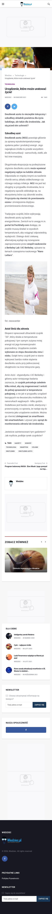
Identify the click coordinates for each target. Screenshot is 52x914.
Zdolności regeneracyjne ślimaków (26, 568)
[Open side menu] (3, 4)
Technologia (19, 75)
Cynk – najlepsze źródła (22, 645)
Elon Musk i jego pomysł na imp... (37, 467)
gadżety (18, 443)
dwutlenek (10, 451)
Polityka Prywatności (10, 878)
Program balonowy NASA (15, 466)
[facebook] (7, 106)
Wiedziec (8, 75)
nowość (28, 443)
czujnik (35, 447)
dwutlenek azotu (25, 451)
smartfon (24, 447)
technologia (11, 447)
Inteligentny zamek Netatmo (24, 635)
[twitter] (14, 106)
